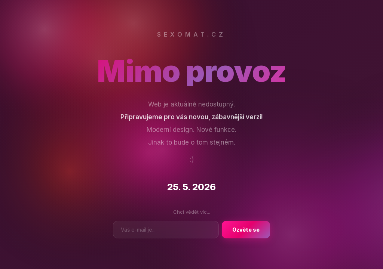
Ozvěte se (246, 229)
